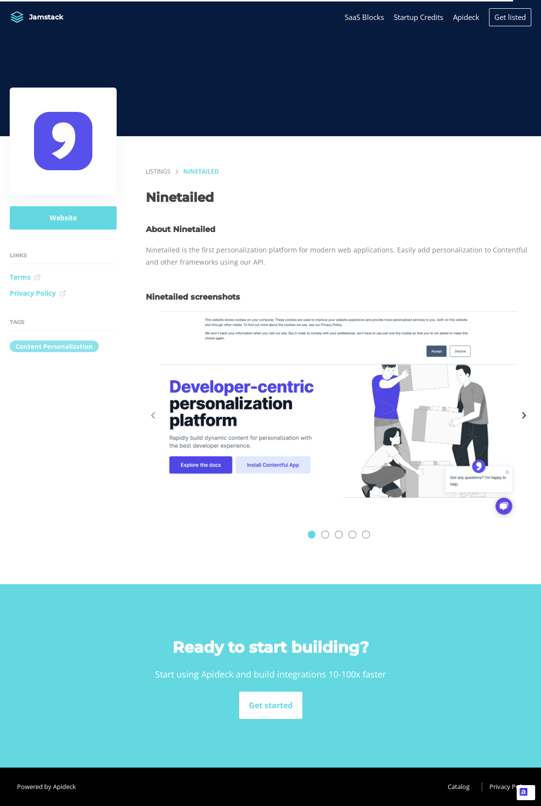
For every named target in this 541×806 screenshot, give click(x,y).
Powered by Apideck (46, 786)
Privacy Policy (38, 293)
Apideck (466, 17)
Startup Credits (418, 17)
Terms (25, 277)
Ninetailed (201, 171)
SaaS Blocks (364, 17)
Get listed (510, 17)
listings (158, 171)
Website (63, 217)
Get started (271, 705)
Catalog (459, 786)
